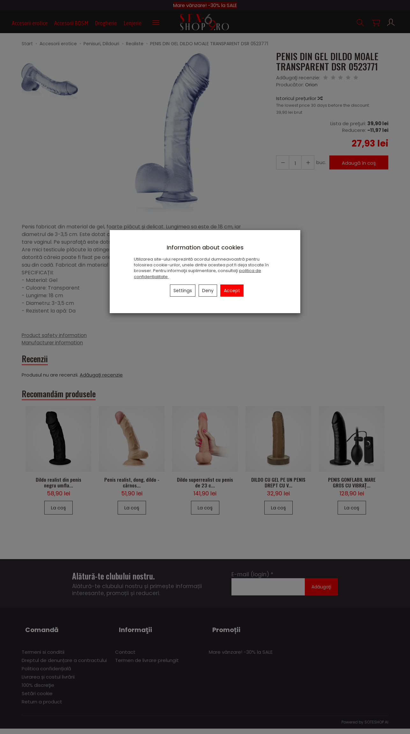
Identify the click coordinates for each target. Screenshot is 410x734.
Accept (232, 290)
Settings (182, 290)
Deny (208, 290)
